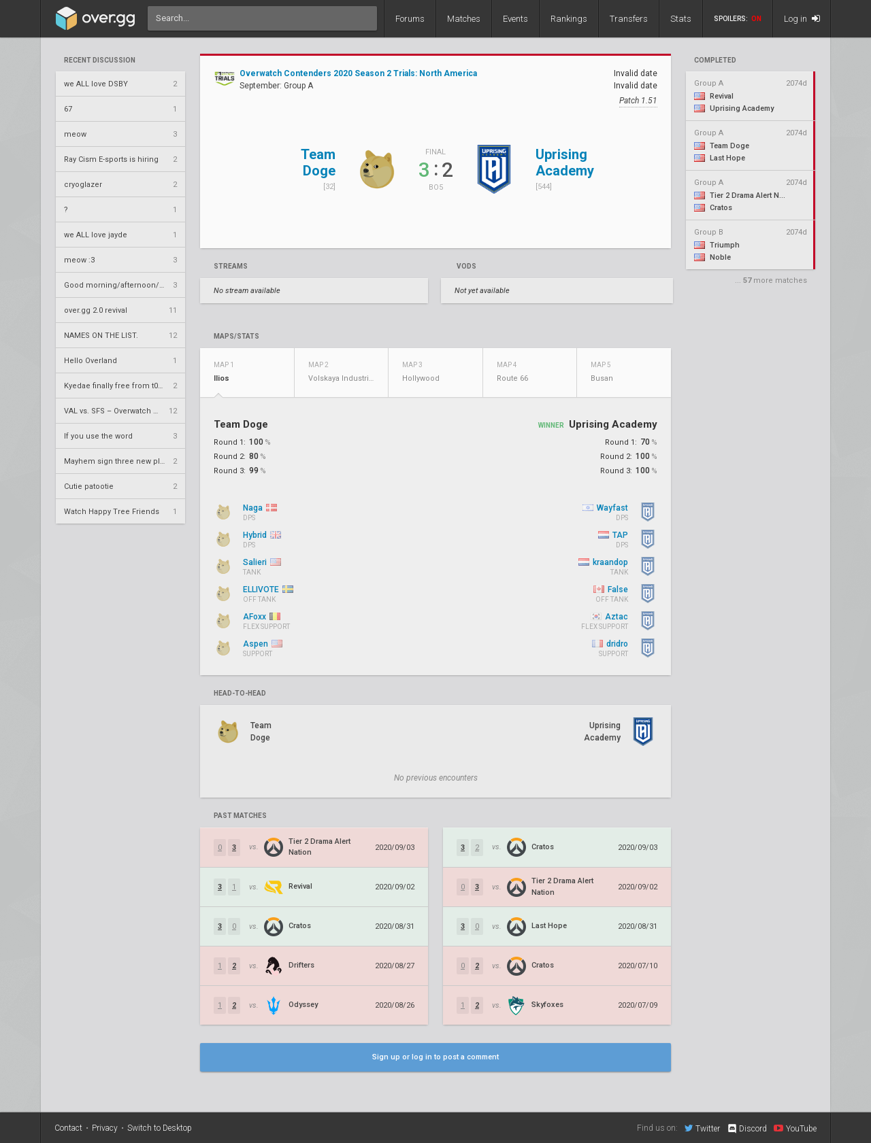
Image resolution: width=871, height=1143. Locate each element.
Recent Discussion (99, 60)
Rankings (568, 19)
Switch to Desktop (159, 1128)
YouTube (795, 1128)
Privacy (105, 1128)
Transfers (629, 19)
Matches (463, 19)
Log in (802, 19)
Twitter (702, 1128)
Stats (680, 19)
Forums (410, 19)
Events (515, 19)
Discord (747, 1128)
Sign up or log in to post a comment (435, 1057)
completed (715, 60)
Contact (68, 1128)
